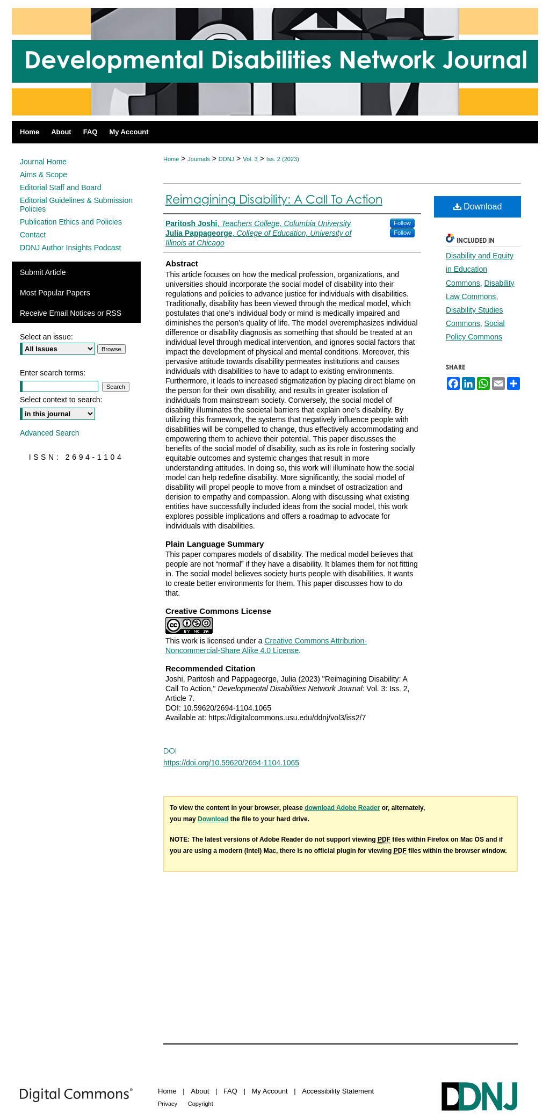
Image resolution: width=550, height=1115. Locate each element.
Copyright (200, 1103)
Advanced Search (49, 433)
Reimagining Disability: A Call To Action (273, 199)
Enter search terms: (52, 372)
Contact (33, 234)
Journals (198, 159)
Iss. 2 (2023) (282, 159)
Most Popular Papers (55, 292)
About (200, 1091)
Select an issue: (46, 336)
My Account (270, 1091)
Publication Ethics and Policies (71, 222)
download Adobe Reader (342, 808)
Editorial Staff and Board (61, 187)
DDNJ (226, 159)
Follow (402, 223)
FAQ (230, 1091)
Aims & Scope (43, 174)
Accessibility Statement (338, 1091)
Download (477, 206)
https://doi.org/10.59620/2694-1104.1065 (231, 762)
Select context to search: (61, 399)
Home (171, 159)
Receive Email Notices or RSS (70, 313)
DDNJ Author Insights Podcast (70, 247)
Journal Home (43, 161)
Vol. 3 (250, 159)
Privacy (167, 1103)
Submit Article (43, 272)
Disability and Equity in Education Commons (479, 269)
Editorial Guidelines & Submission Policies (76, 204)
